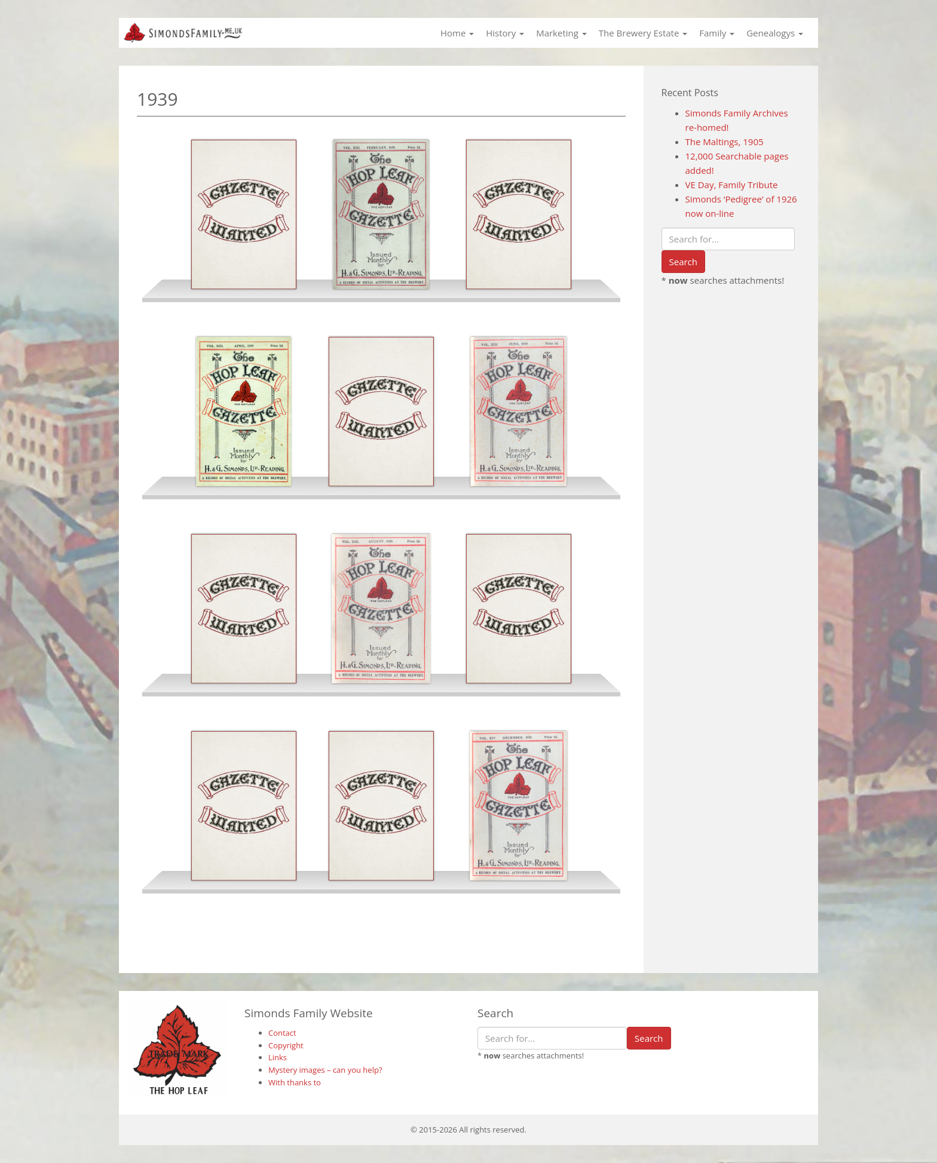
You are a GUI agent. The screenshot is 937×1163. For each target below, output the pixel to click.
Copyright (286, 1045)
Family (716, 33)
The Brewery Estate (643, 33)
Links (277, 1057)
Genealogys (774, 33)
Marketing (561, 33)
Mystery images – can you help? (325, 1069)
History (505, 33)
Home (457, 33)
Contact (282, 1032)
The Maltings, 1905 (724, 142)
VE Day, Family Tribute (731, 185)
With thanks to (294, 1082)
